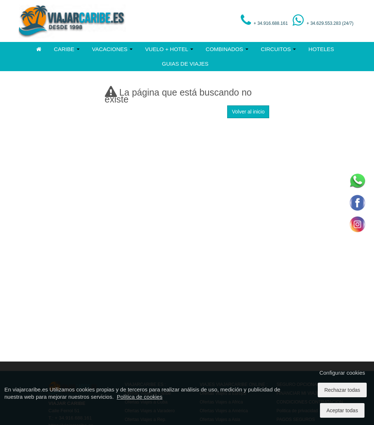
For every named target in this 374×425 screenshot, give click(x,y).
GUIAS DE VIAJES (185, 64)
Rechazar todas (342, 390)
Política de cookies (140, 397)
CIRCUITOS (278, 49)
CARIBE (67, 49)
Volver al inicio (248, 112)
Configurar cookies (342, 373)
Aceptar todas (342, 410)
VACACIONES (112, 49)
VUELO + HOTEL (169, 49)
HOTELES (321, 49)
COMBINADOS (227, 49)
